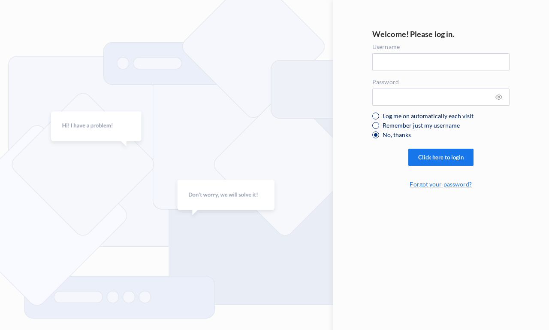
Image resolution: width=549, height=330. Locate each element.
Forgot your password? (441, 184)
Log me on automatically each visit (428, 116)
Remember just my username (421, 125)
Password (385, 82)
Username (386, 46)
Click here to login (441, 157)
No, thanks (397, 134)
